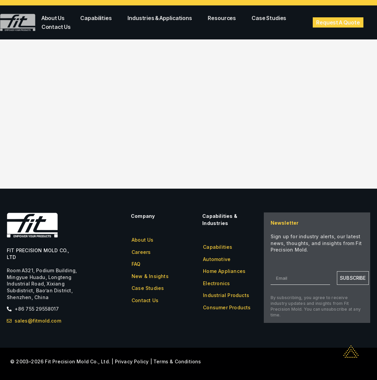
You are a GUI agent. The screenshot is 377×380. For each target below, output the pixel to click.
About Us (54, 18)
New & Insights (150, 276)
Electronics (216, 283)
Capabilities (97, 18)
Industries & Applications (161, 18)
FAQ (136, 264)
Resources (223, 18)
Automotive (216, 259)
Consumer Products (227, 307)
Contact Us (56, 26)
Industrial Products (226, 295)
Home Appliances (224, 271)
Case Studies (269, 18)
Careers (141, 252)
